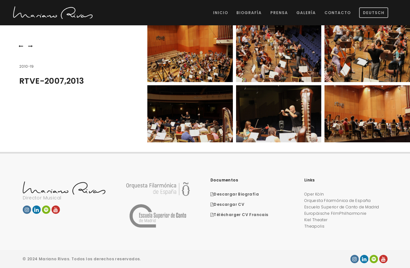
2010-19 (26, 66)
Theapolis (314, 226)
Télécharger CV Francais (239, 214)
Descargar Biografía (234, 194)
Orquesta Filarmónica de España (337, 200)
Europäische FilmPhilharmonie (335, 213)
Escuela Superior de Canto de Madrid (341, 207)
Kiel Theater (316, 219)
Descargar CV (227, 204)
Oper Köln (314, 194)
